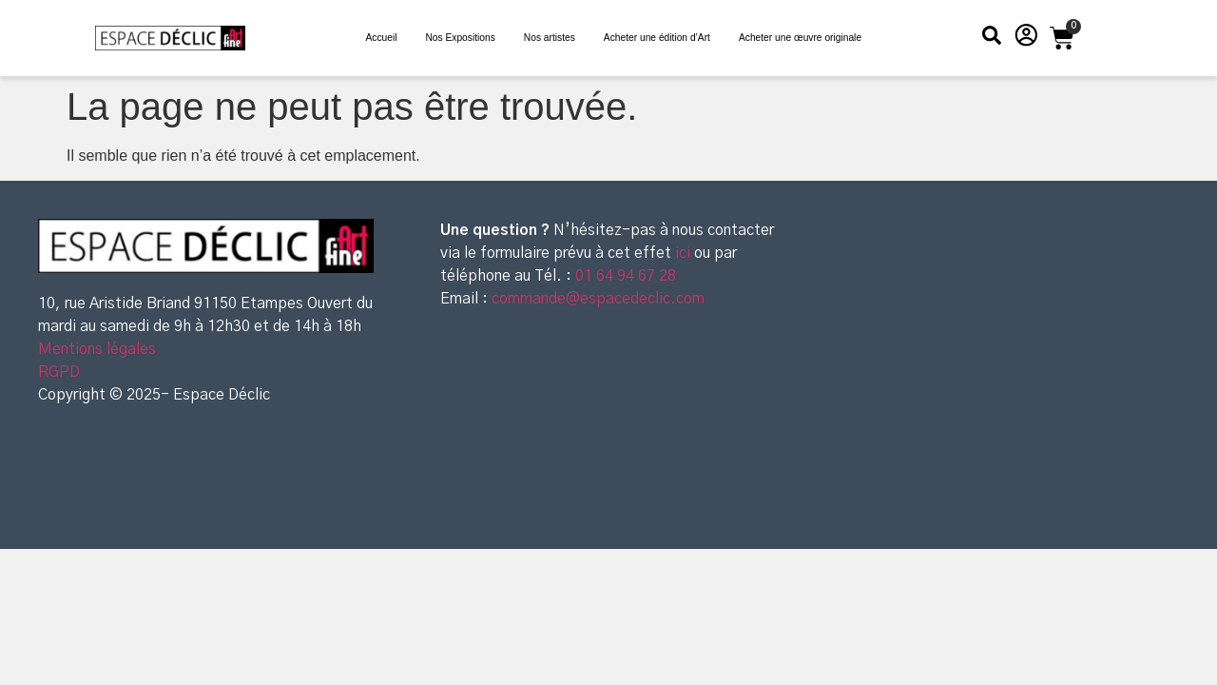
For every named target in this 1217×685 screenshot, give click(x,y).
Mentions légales (97, 349)
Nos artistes (549, 37)
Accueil (380, 37)
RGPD (59, 372)
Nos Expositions (459, 37)
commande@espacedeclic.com (598, 298)
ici (684, 253)
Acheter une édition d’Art (657, 37)
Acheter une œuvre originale (800, 37)
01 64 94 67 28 (623, 276)
